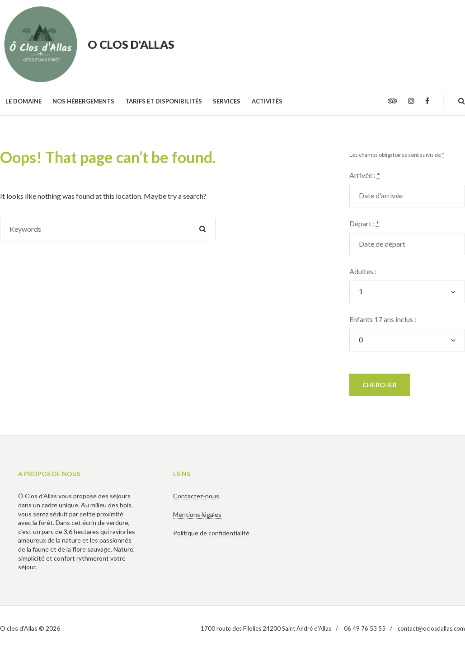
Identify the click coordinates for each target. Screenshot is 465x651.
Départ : (364, 223)
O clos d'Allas (131, 44)
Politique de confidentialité (211, 533)
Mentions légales (197, 514)
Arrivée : (364, 175)
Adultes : (362, 271)
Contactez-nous (196, 496)
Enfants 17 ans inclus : (382, 319)
